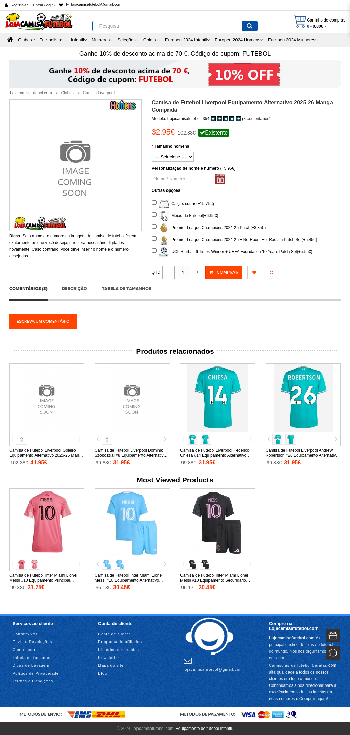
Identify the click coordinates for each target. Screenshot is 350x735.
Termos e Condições (33, 681)
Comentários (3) (28, 288)
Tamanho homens (171, 146)
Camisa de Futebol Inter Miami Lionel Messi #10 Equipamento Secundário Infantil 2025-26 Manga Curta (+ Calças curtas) (216, 583)
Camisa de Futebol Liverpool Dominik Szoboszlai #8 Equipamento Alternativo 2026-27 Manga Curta (130, 455)
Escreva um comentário (43, 321)
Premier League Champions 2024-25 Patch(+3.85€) (209, 228)
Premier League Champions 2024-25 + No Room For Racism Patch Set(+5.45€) (234, 240)
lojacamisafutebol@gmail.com (93, 4)
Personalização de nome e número (185, 168)
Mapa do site (111, 665)
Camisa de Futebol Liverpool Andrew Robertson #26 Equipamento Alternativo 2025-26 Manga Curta (302, 455)
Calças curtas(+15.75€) (183, 204)
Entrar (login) (44, 5)
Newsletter (108, 657)
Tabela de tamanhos (126, 288)
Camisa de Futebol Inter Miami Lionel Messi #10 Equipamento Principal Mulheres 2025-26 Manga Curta (43, 580)
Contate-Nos (25, 634)
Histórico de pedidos (118, 649)
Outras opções (166, 190)
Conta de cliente (114, 634)
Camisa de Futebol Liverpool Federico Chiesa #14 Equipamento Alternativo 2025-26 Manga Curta (215, 455)
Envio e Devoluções (32, 641)
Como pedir (24, 649)
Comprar (223, 272)
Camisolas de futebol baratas (298, 665)
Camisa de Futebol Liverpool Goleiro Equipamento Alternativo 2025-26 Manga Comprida (46, 455)
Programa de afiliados (120, 641)
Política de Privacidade (36, 673)
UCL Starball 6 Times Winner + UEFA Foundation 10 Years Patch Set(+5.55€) (232, 252)
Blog (102, 673)
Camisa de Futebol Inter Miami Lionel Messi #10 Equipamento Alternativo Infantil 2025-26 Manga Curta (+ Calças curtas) (130, 583)
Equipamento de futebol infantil (204, 728)
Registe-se (20, 5)
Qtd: (157, 272)
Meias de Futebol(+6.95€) (185, 216)
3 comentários (256, 118)
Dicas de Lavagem (31, 665)
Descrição (74, 288)
